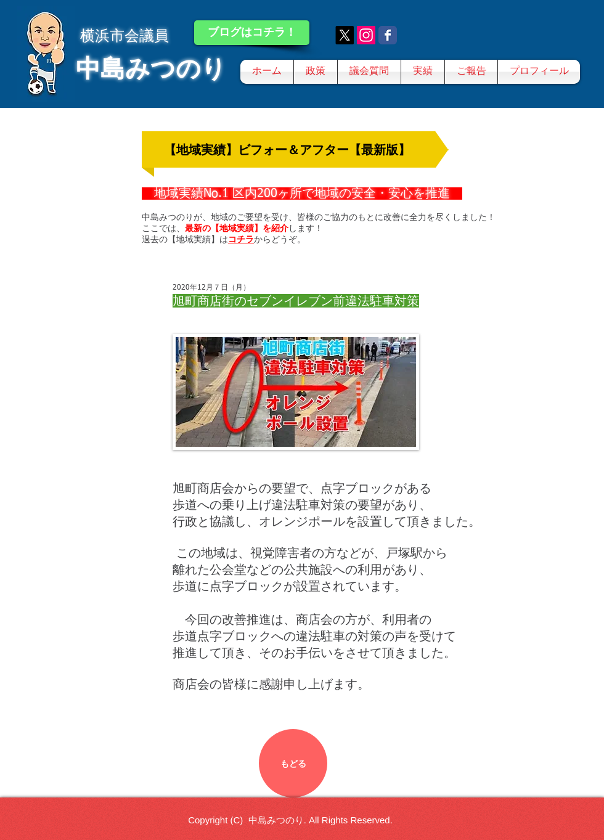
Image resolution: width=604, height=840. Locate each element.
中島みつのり (151, 68)
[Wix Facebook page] (387, 35)
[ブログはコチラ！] (251, 32)
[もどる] (293, 763)
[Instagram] (366, 35)
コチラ (241, 239)
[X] (344, 35)
